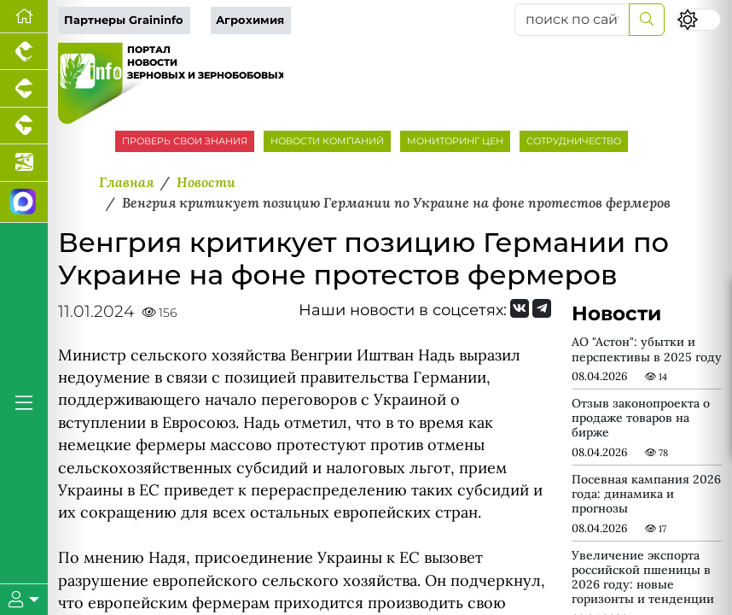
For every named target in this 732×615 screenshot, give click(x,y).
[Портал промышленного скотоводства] (24, 126)
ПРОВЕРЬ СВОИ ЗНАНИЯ (184, 141)
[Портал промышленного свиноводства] (24, 88)
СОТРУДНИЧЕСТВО (573, 141)
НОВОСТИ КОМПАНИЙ (327, 141)
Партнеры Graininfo (123, 20)
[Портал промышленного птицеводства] (24, 51)
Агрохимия (250, 20)
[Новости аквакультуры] (24, 162)
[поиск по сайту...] (572, 19)
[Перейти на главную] (24, 16)
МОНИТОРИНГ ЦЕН (455, 141)
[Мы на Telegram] (541, 308)
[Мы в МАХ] (24, 202)
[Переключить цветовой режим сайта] (699, 20)
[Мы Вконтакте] (519, 308)
